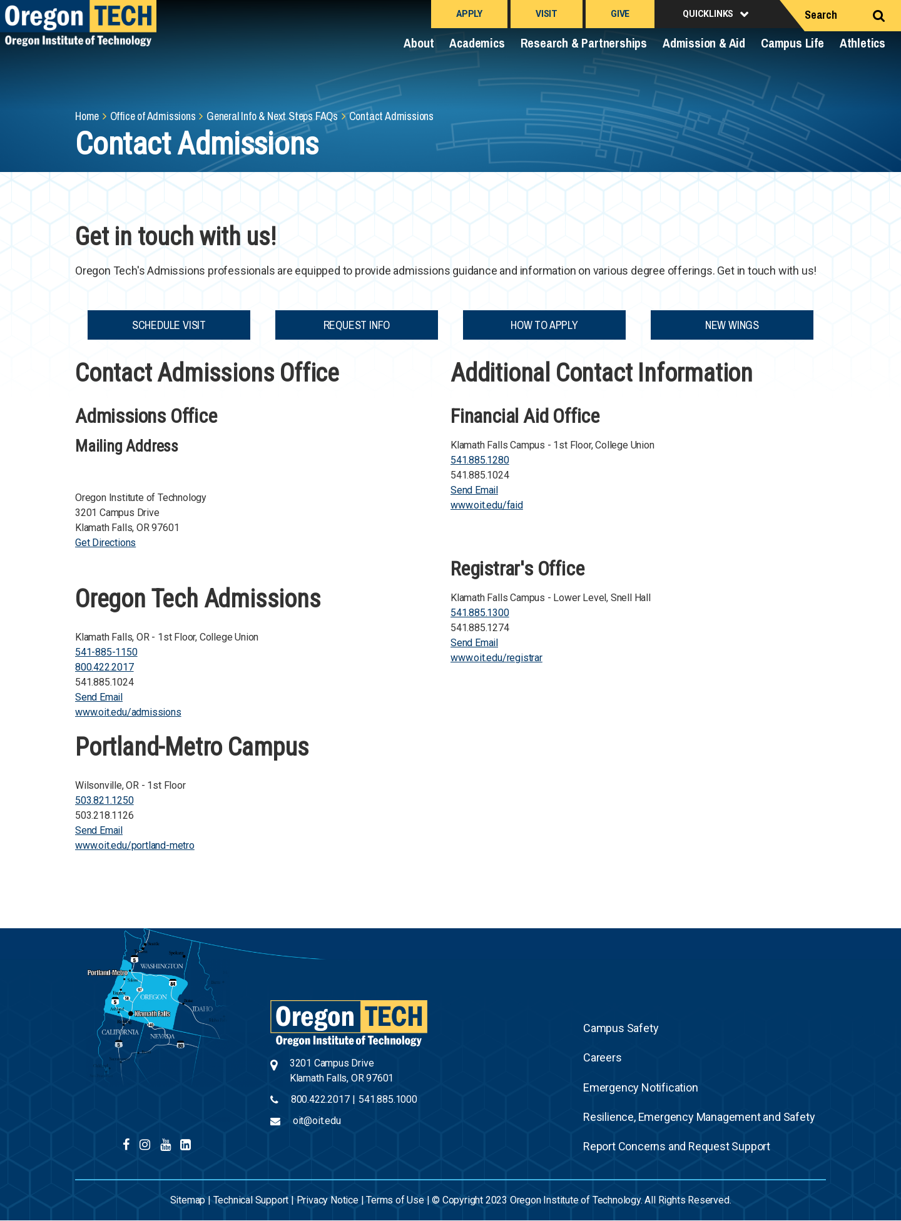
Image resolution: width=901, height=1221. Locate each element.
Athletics (862, 42)
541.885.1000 (388, 1099)
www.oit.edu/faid (486, 505)
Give (620, 14)
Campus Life (792, 42)
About (419, 42)
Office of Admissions (153, 116)
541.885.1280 (479, 460)
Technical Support (251, 1200)
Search (821, 15)
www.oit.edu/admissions (128, 712)
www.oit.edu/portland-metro (135, 845)
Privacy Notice (328, 1200)
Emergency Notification (640, 1087)
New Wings (732, 325)
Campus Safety (620, 1028)
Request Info (356, 325)
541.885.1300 (479, 613)
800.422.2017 (104, 667)
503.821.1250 (104, 800)
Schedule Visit (169, 325)
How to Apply (544, 325)
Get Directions (105, 543)
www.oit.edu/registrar (496, 658)
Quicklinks (708, 14)
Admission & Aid (704, 42)
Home (87, 116)
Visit (546, 14)
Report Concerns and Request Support (676, 1146)
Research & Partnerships (584, 42)
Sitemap (188, 1200)
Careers (602, 1057)
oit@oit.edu (317, 1121)
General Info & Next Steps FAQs (272, 116)
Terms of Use (395, 1200)
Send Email (99, 697)
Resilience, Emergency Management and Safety (699, 1116)
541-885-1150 (106, 652)
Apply (469, 14)
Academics (476, 42)
